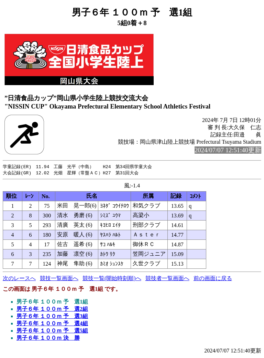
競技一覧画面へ (59, 279)
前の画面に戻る (213, 279)
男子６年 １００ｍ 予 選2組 (52, 310)
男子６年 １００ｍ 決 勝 (48, 338)
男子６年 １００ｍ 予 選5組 (52, 331)
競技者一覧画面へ (167, 279)
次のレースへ (19, 279)
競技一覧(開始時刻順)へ (111, 279)
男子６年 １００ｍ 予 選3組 (52, 317)
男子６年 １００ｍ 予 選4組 (52, 324)
